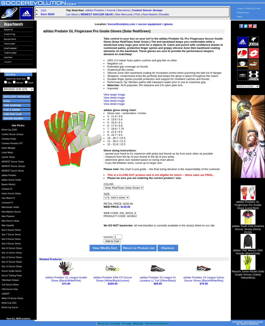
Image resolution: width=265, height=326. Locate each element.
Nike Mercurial (123, 14)
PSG (137, 14)
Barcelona (124, 10)
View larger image (114, 94)
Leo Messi (72, 14)
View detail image (114, 97)
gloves (168, 24)
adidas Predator (94, 10)
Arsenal (111, 10)
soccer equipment (149, 24)
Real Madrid (149, 14)
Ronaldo (164, 14)
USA (43, 10)
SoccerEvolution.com (121, 24)
